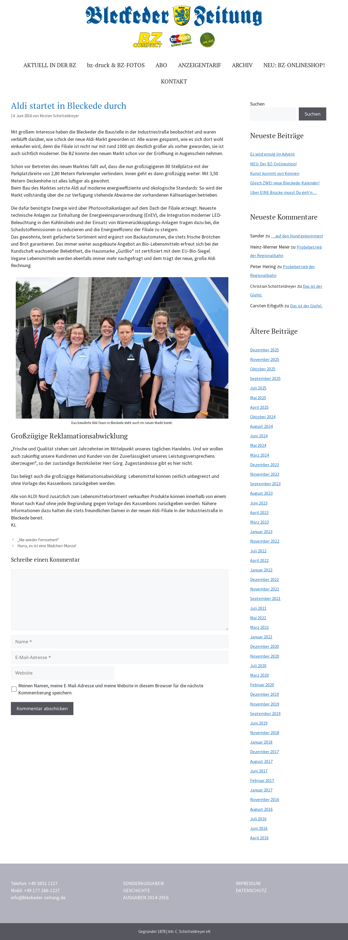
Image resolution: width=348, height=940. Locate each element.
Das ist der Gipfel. (306, 305)
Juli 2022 (258, 551)
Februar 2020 (262, 684)
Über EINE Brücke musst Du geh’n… (283, 192)
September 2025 (265, 378)
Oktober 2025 (262, 369)
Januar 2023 (261, 531)
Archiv (242, 65)
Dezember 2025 (264, 349)
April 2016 (259, 837)
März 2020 (259, 675)
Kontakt (174, 81)
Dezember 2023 (264, 464)
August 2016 (261, 809)
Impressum (248, 883)
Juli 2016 (258, 818)
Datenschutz (251, 890)
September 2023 (265, 483)
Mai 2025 (258, 397)
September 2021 (265, 598)
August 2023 (261, 493)
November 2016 (264, 799)
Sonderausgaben (143, 883)
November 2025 (264, 359)
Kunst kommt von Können (274, 173)
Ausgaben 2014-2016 (146, 898)
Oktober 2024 (262, 416)
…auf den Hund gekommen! (297, 236)
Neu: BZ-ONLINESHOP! (294, 65)
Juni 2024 (259, 435)
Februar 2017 (262, 780)
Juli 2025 (258, 388)
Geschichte (136, 890)
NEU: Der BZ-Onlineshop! (273, 163)
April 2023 (259, 512)
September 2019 (265, 713)
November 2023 (264, 474)
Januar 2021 (261, 636)
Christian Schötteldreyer (273, 286)
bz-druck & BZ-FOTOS (116, 65)
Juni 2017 (259, 771)
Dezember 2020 (264, 646)
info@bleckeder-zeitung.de (38, 898)
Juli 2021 (258, 608)
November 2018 (264, 732)
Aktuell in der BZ (49, 65)
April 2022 (259, 560)
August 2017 (261, 761)
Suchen (257, 104)
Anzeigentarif (199, 65)
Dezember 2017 (264, 751)
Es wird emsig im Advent (272, 154)
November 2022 (264, 541)
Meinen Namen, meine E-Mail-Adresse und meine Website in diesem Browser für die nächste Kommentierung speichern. (110, 689)
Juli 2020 (258, 665)
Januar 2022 (261, 570)
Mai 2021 (258, 617)
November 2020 (264, 656)
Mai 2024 (258, 445)
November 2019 (264, 704)
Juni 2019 (259, 723)
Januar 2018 (261, 742)
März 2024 (259, 455)
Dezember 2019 (264, 694)
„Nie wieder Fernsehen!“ (38, 539)
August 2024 (261, 426)
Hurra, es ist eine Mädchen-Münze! (46, 545)
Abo (161, 65)
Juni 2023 (259, 503)
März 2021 (259, 627)
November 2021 (264, 589)
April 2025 (259, 407)
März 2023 (259, 522)
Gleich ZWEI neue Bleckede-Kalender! (284, 182)
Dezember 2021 (264, 579)
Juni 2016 (259, 828)
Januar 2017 (261, 790)
